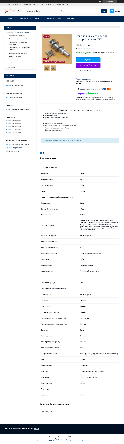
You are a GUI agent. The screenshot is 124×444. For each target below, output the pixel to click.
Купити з (88, 65)
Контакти (50, 18)
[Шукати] (104, 11)
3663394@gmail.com (15, 147)
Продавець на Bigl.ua (62, 439)
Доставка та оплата (67, 18)
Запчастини (22, 18)
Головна (9, 18)
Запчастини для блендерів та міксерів (19, 49)
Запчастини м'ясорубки (17, 35)
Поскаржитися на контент (61, 441)
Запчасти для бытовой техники (17, 32)
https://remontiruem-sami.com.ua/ (19, 144)
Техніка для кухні (15, 56)
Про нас (38, 18)
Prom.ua (72, 437)
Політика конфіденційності (78, 441)
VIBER (36, 429)
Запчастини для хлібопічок (18, 53)
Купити (88, 60)
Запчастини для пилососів (18, 39)
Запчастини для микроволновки (14, 61)
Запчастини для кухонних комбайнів (18, 43)
